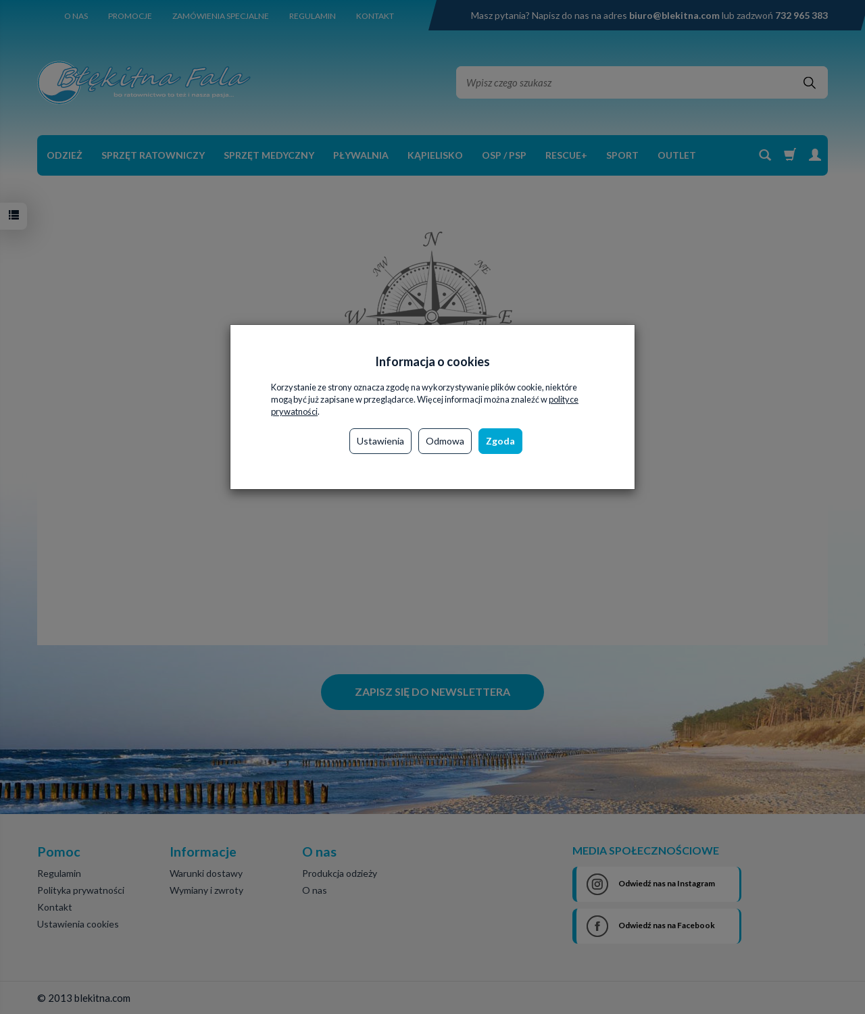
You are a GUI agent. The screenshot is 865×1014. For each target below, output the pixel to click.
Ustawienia (380, 441)
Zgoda (500, 441)
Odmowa (445, 441)
